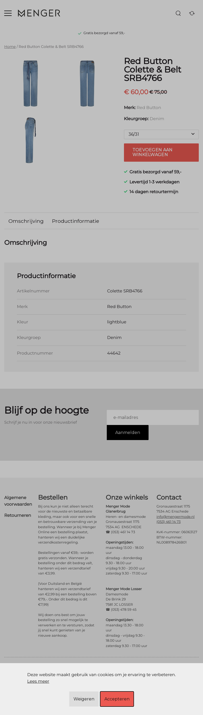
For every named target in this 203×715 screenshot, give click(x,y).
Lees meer (38, 681)
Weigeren (83, 699)
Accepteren (117, 699)
